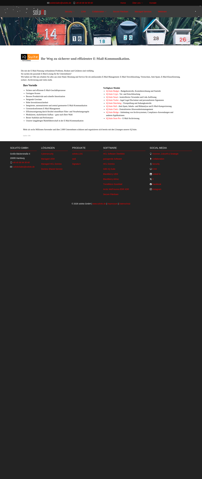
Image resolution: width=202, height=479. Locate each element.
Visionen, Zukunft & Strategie (165, 154)
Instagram (156, 189)
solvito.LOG (77, 154)
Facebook (156, 184)
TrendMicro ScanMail (112, 184)
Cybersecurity (47, 154)
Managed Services (143, 11)
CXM (83, 11)
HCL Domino (109, 164)
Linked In (156, 174)
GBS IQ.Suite (109, 169)
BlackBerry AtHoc (111, 179)
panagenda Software (112, 159)
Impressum (112, 204)
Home (123, 3)
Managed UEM (48, 159)
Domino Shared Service (51, 169)
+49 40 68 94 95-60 (84, 3)
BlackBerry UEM (110, 174)
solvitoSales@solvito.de (60, 3)
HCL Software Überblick (114, 154)
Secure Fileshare (120, 11)
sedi (74, 159)
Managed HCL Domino (51, 164)
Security (156, 164)
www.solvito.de (99, 204)
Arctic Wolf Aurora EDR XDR (116, 189)
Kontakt (152, 3)
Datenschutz (124, 204)
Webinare (162, 11)
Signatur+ (76, 164)
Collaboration (158, 159)
